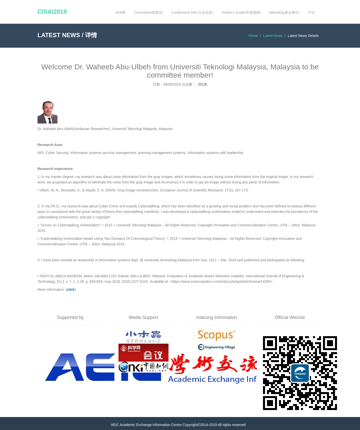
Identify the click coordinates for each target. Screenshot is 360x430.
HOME (120, 12)
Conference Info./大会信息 (193, 12)
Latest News (272, 36)
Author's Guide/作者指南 (241, 12)
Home (253, 36)
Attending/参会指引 (284, 12)
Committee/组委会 (149, 12)
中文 (311, 12)
